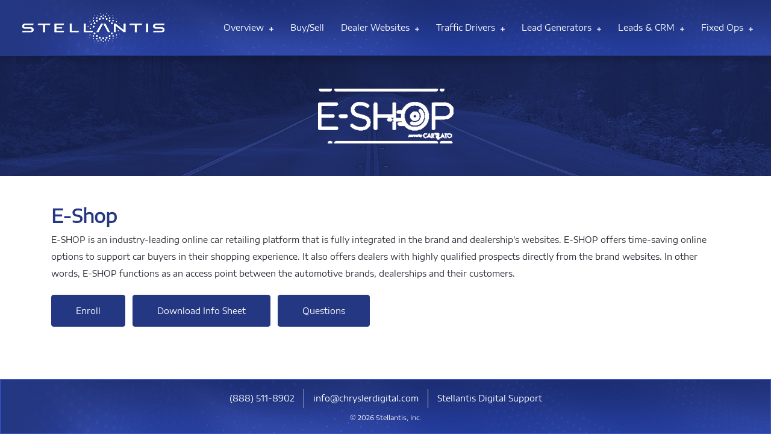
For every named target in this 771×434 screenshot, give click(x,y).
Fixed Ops (727, 27)
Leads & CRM (651, 27)
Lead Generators (561, 27)
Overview (248, 27)
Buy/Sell (307, 27)
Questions (323, 311)
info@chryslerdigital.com (366, 398)
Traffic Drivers (470, 27)
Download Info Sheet (201, 311)
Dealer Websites (380, 27)
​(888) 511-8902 (262, 398)
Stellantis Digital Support (489, 398)
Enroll (88, 311)
